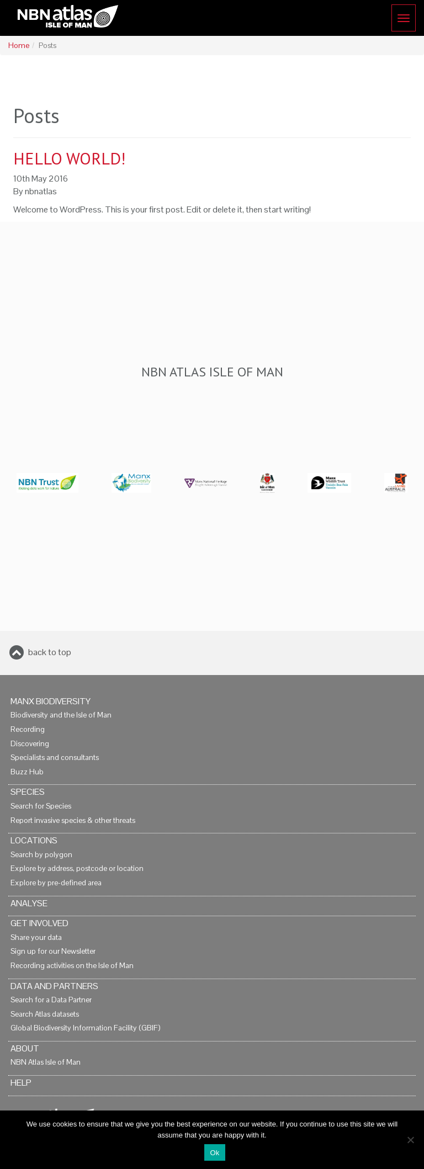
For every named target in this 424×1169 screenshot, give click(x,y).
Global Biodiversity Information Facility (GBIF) (85, 1028)
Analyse (28, 903)
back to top (49, 652)
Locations (33, 840)
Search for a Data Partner (51, 1000)
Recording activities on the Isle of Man (72, 965)
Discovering (29, 743)
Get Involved (39, 923)
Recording (27, 729)
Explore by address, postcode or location (77, 868)
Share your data (36, 937)
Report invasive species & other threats (72, 820)
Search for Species (40, 806)
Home (18, 45)
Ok (214, 1153)
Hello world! (69, 158)
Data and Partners (54, 986)
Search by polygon (41, 854)
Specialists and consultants (54, 757)
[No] (410, 1139)
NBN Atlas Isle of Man (45, 1062)
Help (20, 1082)
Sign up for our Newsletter (53, 951)
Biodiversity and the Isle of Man (61, 715)
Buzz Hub (27, 772)
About (24, 1048)
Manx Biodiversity (50, 701)
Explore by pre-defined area (56, 883)
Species (27, 792)
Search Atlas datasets (44, 1014)
